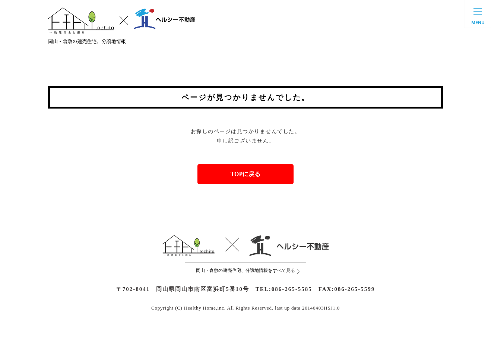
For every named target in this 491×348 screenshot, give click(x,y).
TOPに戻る (245, 177)
